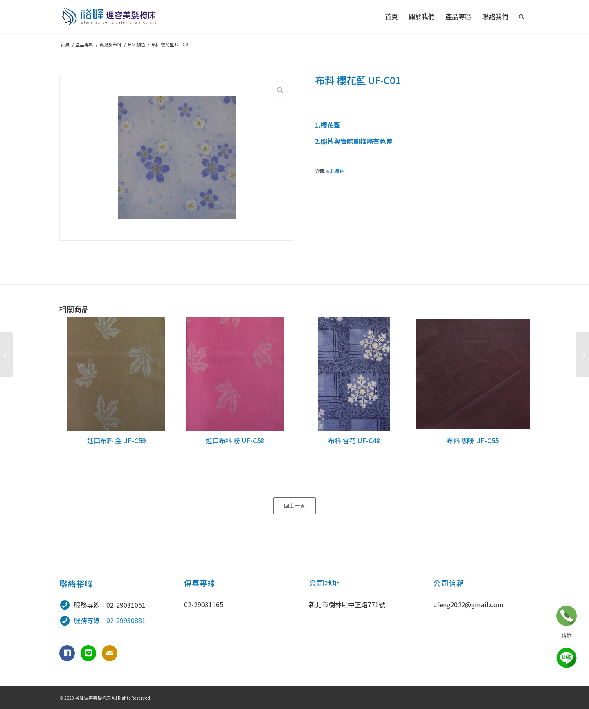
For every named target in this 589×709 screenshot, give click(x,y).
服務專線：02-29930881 (110, 620)
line (566, 658)
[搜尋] (522, 16)
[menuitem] (391, 16)
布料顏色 (335, 171)
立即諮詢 (566, 616)
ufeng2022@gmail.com (468, 604)
